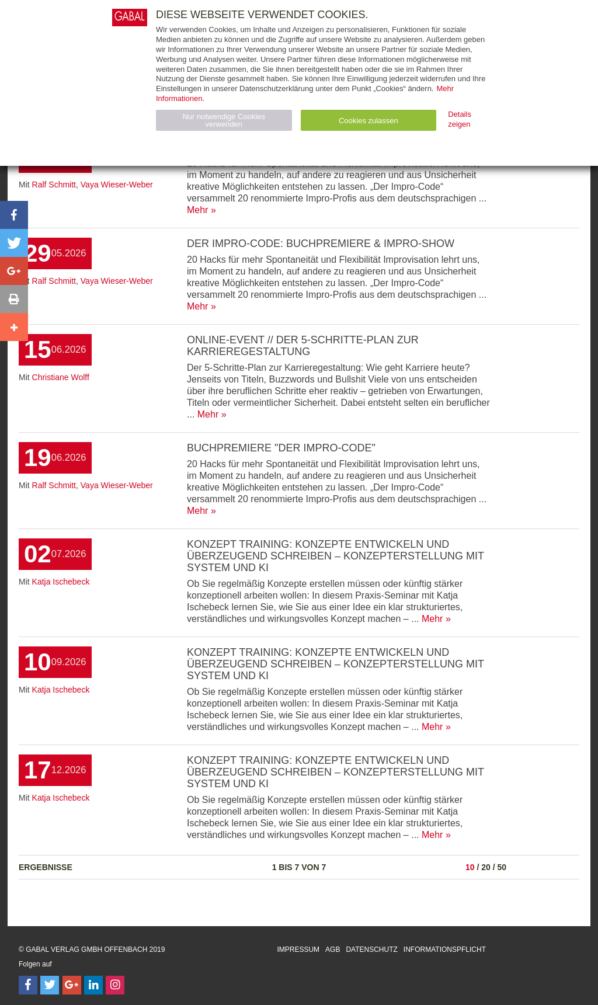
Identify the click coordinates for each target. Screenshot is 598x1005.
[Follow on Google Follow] (71, 985)
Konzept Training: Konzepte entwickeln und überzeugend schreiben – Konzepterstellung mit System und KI (335, 555)
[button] (14, 215)
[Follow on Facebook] (28, 985)
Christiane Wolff (60, 377)
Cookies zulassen (368, 120)
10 (470, 867)
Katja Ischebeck (61, 581)
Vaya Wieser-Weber (117, 184)
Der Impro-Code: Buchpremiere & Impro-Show (320, 243)
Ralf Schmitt (54, 184)
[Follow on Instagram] (115, 985)
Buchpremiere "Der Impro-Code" (281, 448)
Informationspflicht (445, 949)
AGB (332, 949)
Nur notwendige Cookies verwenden (223, 120)
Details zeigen (459, 119)
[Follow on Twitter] (49, 985)
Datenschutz (371, 949)
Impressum (298, 949)
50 (501, 867)
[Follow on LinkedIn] (93, 985)
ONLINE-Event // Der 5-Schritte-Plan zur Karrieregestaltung (303, 345)
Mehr (197, 210)
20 (486, 867)
